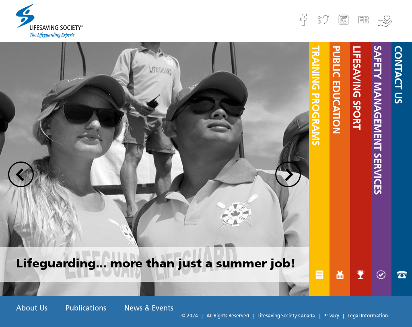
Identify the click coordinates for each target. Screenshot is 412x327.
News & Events (148, 309)
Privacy (331, 316)
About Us (31, 309)
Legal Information (368, 316)
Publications (86, 309)
